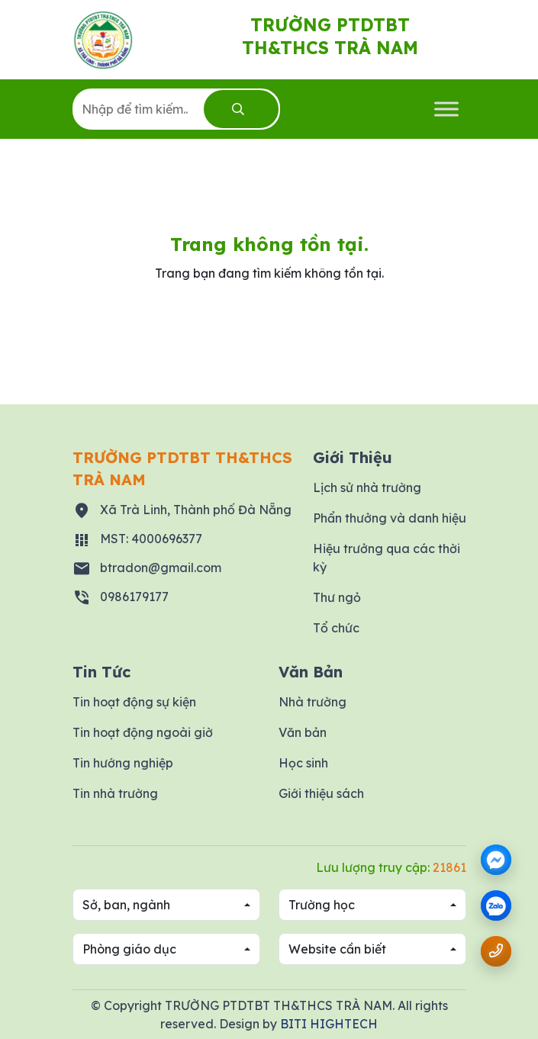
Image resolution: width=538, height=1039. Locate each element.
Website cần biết (337, 949)
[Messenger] (496, 859)
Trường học (321, 904)
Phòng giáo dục (129, 949)
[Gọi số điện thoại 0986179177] (496, 951)
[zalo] (496, 906)
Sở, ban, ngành (126, 904)
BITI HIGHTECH (329, 1023)
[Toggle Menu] (446, 108)
